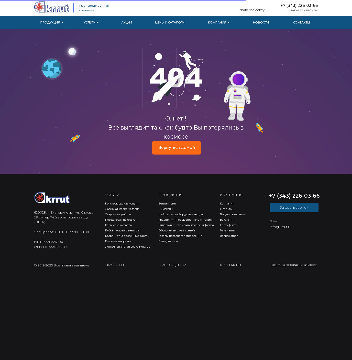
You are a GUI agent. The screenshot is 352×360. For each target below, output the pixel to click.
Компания (227, 203)
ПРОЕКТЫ (114, 265)
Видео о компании (233, 214)
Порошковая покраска (120, 219)
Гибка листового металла (122, 230)
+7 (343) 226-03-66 (299, 5)
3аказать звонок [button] (294, 207)
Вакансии (226, 219)
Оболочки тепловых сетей (176, 230)
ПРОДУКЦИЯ (50, 22)
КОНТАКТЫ (301, 22)
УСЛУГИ (90, 22)
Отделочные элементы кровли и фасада (186, 225)
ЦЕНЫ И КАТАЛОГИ (170, 22)
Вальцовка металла (118, 225)
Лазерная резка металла (122, 209)
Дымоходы (165, 209)
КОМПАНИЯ (217, 22)
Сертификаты (229, 225)
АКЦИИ (126, 22)
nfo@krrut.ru (281, 227)
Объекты (226, 209)
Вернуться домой (176, 147)
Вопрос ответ (229, 236)
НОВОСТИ (261, 22)
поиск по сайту (252, 10)
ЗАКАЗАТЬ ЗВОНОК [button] (304, 10)
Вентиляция (167, 203)
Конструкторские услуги (122, 203)
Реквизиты (227, 230)
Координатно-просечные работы (127, 236)
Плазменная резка (118, 241)
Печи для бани (168, 241)
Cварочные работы (118, 214)
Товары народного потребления (180, 236)
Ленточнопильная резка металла (128, 246)
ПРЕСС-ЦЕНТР (172, 265)
